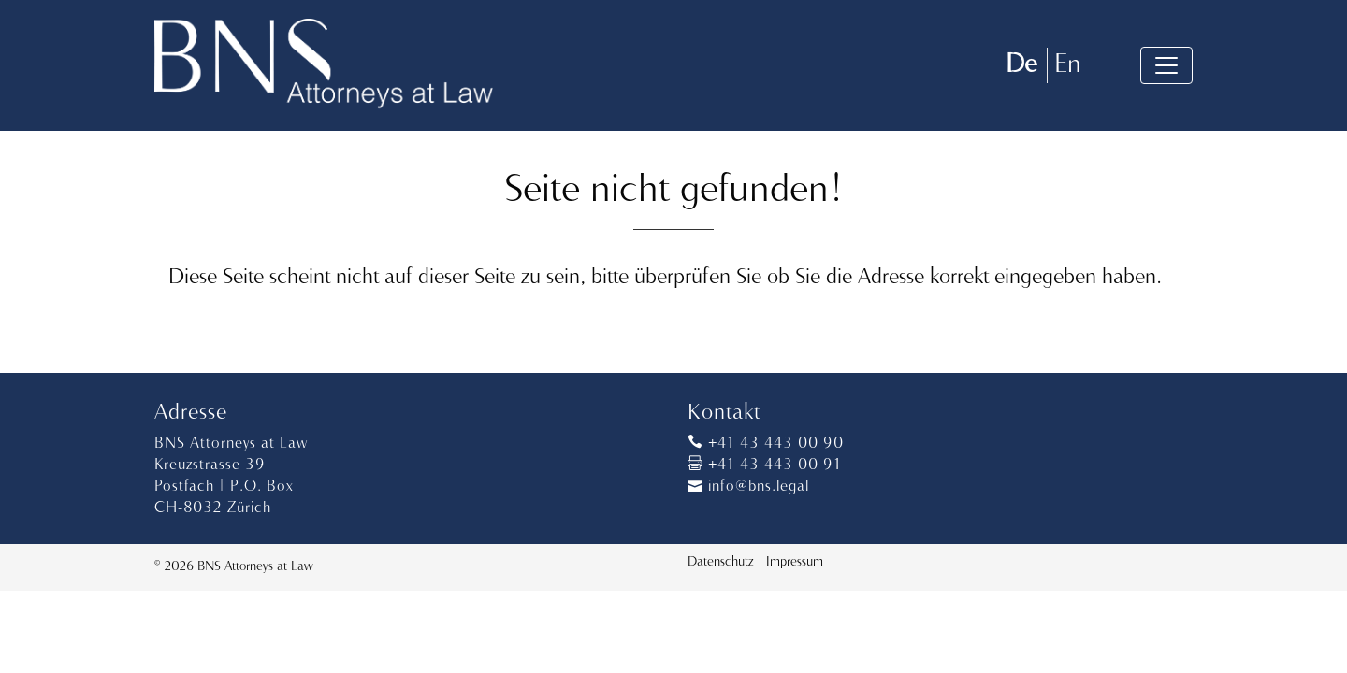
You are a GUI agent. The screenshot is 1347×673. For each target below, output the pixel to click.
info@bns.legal (748, 487)
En (1067, 65)
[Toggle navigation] (1166, 65)
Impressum (794, 562)
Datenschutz (720, 562)
